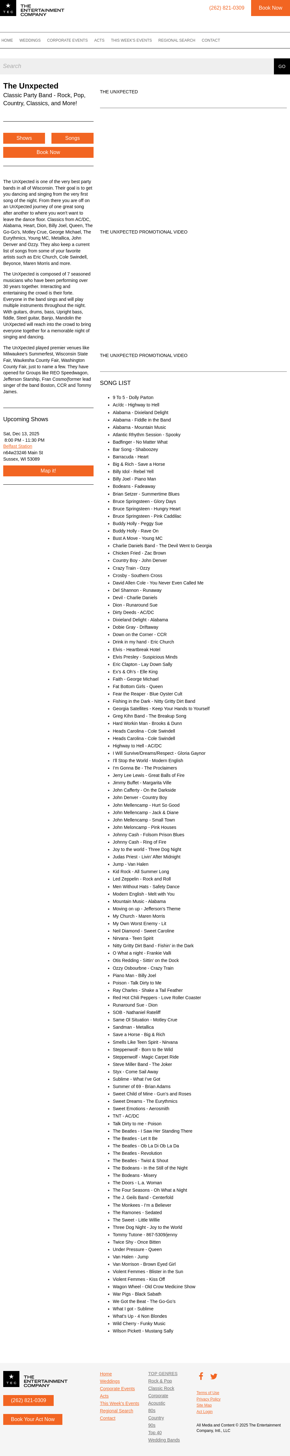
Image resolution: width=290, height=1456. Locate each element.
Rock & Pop (160, 1381)
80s (152, 1410)
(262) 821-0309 (28, 1400)
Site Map (204, 1405)
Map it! (48, 470)
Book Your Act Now (33, 1419)
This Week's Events (138, 40)
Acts (106, 40)
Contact (217, 40)
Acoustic (156, 1403)
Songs (72, 138)
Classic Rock (161, 1388)
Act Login (204, 1411)
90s (152, 1425)
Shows (24, 138)
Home (14, 40)
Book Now (270, 8)
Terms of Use (207, 1393)
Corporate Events (74, 40)
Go (281, 64)
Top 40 (155, 1432)
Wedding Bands (164, 1440)
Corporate (158, 1395)
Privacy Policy (208, 1399)
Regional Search (183, 40)
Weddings (36, 40)
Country (156, 1417)
